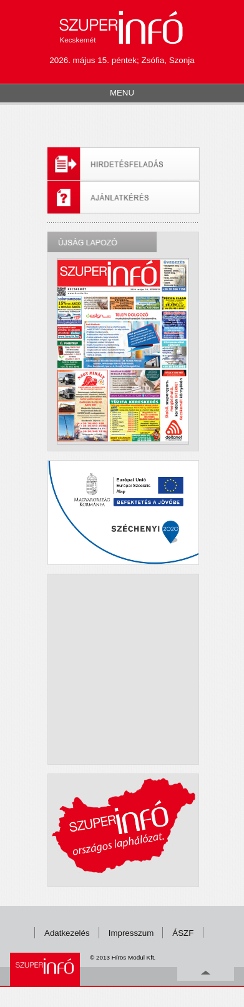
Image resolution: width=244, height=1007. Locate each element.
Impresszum (131, 933)
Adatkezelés (67, 933)
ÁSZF (182, 933)
